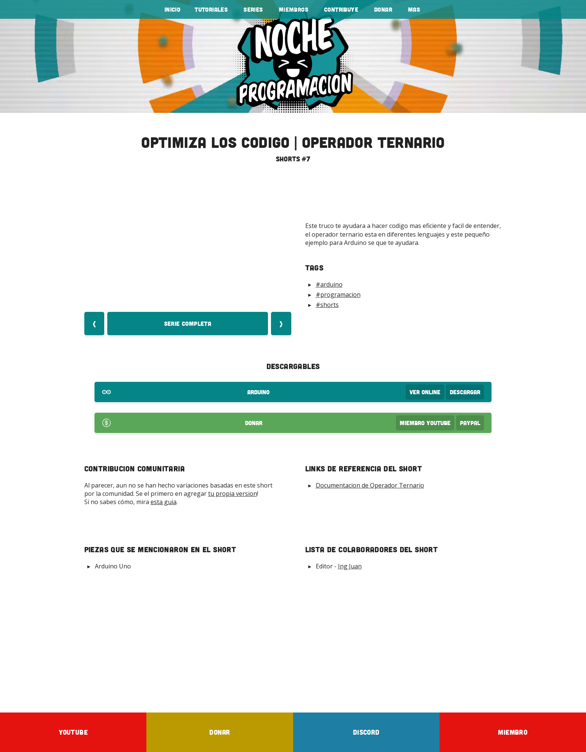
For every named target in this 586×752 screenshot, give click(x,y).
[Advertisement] (293, 641)
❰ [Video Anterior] (94, 323)
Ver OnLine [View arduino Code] (424, 392)
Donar (383, 9)
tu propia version (232, 493)
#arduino (329, 284)
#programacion (338, 294)
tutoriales (211, 9)
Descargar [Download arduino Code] (465, 392)
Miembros (293, 9)
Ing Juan (350, 566)
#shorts (327, 305)
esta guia (164, 502)
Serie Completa (188, 323)
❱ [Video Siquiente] (281, 323)
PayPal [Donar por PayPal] (470, 423)
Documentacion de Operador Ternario (370, 485)
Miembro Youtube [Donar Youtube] (425, 423)
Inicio (172, 9)
